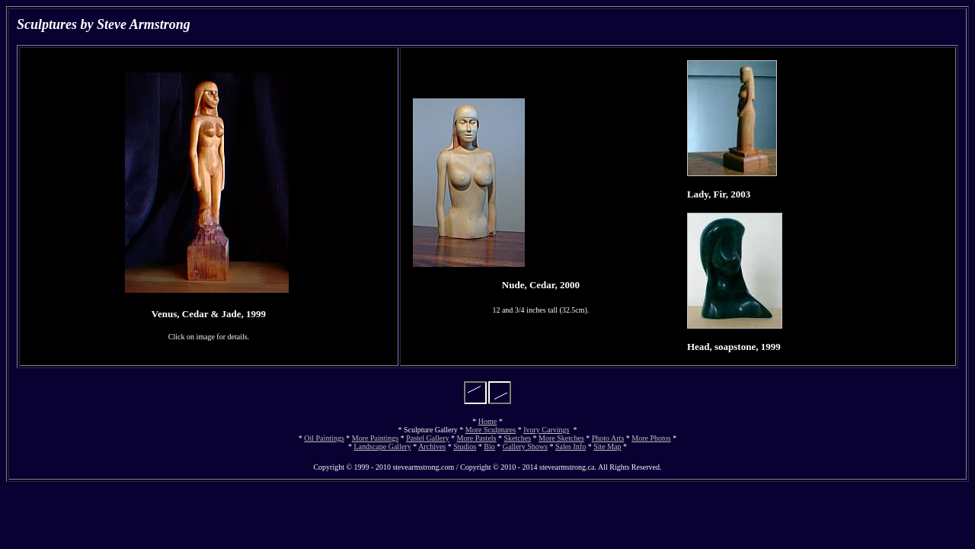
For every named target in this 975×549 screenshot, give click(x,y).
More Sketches (561, 438)
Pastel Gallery (427, 438)
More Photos (650, 438)
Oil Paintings (324, 438)
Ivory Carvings (546, 429)
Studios (464, 446)
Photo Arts (608, 438)
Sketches (518, 438)
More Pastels (477, 438)
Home (487, 421)
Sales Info (570, 446)
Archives (432, 446)
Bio (489, 446)
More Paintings (375, 438)
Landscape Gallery (382, 446)
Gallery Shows (525, 446)
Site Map (607, 446)
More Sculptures (490, 429)
